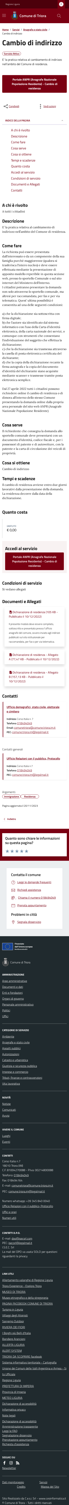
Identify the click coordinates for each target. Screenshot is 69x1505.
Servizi (16, 29)
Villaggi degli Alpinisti (15, 1315)
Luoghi (6, 1136)
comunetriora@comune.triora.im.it (35, 727)
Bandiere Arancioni (13, 1339)
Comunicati (9, 1109)
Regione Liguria (13, 4)
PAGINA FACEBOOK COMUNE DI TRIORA (27, 1303)
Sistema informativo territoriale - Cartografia (29, 1362)
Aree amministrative (14, 981)
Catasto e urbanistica (15, 1060)
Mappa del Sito (50, 1486)
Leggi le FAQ (9, 1431)
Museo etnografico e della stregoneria (25, 1297)
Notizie (6, 1104)
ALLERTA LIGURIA (13, 1345)
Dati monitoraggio (13, 1482)
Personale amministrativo (17, 1004)
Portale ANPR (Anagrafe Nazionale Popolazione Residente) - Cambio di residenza (34, 84)
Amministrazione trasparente (20, 1426)
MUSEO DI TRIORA (14, 1292)
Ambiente (8, 1036)
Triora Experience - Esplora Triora (22, 1286)
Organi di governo (13, 998)
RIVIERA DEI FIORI (13, 1327)
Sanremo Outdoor (13, 1321)
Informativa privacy (14, 1409)
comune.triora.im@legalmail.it (30, 732)
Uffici (5, 1016)
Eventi (6, 1141)
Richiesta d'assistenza (15, 1444)
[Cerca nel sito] (57, 15)
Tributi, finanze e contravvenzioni (22, 1077)
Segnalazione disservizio (17, 1435)
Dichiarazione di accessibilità (19, 1403)
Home (5, 29)
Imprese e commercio (15, 1072)
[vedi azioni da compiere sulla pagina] (47, 106)
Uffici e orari (9, 1212)
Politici (6, 1010)
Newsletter (9, 1468)
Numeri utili (9, 1218)
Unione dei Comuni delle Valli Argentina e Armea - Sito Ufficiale (34, 1371)
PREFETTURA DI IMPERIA (18, 1386)
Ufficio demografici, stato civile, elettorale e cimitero (33, 709)
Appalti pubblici (11, 1048)
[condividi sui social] (11, 106)
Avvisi (5, 1115)
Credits (21, 1486)
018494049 (24, 723)
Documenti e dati (12, 987)
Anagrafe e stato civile (35, 29)
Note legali (8, 1415)
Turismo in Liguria (12, 1309)
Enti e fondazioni (12, 992)
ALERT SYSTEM (12, 1350)
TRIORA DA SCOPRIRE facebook (22, 1356)
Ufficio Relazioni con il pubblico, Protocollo (33, 758)
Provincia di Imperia (14, 1392)
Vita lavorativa (11, 1083)
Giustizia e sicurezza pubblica (19, 1066)
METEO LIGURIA (12, 1398)
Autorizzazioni (10, 1054)
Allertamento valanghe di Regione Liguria (27, 1280)
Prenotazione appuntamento (19, 1439)
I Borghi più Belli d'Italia (16, 1333)
